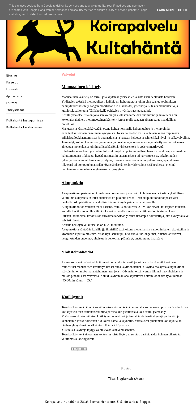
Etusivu (125, 368)
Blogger (144, 401)
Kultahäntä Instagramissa (24, 120)
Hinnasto (12, 89)
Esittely (11, 102)
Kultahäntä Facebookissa (24, 127)
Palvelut (12, 82)
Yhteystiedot (15, 109)
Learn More (165, 10)
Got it (183, 10)
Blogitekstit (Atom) (130, 378)
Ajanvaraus (14, 96)
